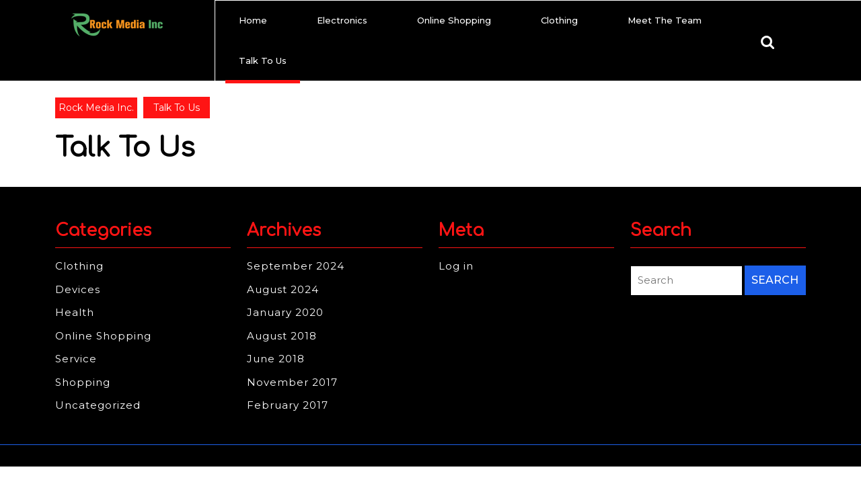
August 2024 (283, 289)
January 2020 (285, 312)
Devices (77, 289)
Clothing (559, 20)
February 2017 (287, 405)
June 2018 (276, 358)
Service (76, 358)
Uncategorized (98, 405)
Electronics (342, 20)
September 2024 (295, 265)
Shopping (82, 382)
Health (74, 312)
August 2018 (282, 335)
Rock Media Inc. (96, 108)
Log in (456, 265)
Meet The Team (665, 20)
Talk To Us (263, 60)
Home (253, 20)
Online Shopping (454, 20)
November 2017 (292, 382)
